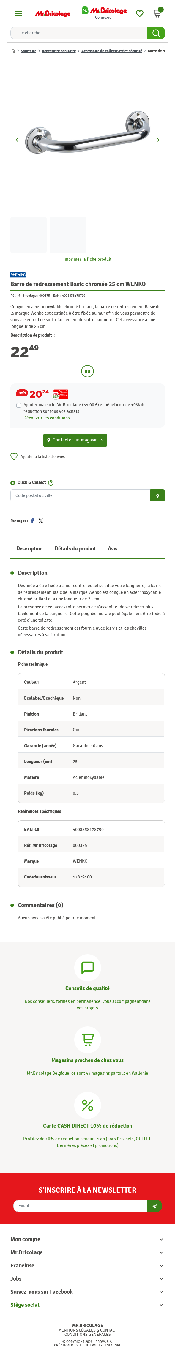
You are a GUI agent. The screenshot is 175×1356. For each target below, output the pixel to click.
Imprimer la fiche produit (87, 259)
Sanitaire (28, 51)
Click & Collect (32, 482)
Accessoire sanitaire (59, 51)
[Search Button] (156, 33)
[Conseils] (87, 966)
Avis (112, 548)
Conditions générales (87, 1334)
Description (29, 548)
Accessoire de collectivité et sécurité (111, 51)
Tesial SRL (112, 1345)
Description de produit (33, 335)
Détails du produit (75, 548)
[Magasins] (87, 1039)
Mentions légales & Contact (87, 1330)
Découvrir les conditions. (47, 418)
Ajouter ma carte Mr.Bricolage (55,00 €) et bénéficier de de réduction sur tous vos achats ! (84, 408)
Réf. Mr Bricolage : (24, 296)
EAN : (57, 296)
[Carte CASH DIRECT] (87, 1104)
